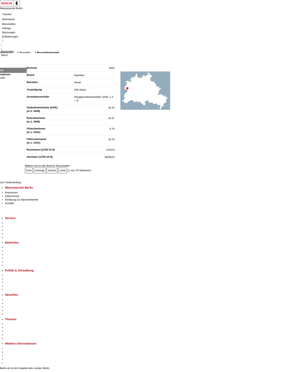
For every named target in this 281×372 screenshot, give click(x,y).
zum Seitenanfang (10, 182)
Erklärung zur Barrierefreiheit (21, 199)
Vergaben (10, 289)
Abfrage (6, 28)
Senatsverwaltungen (16, 250)
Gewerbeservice (14, 237)
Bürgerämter (12, 257)
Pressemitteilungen (16, 299)
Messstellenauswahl (48, 52)
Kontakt (9, 203)
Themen (7, 14)
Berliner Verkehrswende (18, 327)
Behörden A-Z (13, 247)
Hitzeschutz (11, 313)
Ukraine (9, 310)
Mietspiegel (11, 334)
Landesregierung (14, 275)
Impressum (11, 192)
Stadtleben (11, 359)
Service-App (12, 222)
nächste (52, 170)
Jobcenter (10, 261)
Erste (29, 170)
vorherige (40, 170)
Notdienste (11, 233)
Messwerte (8, 19)
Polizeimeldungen (15, 303)
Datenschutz (12, 196)
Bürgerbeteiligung (15, 282)
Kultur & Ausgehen (15, 348)
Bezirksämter (12, 254)
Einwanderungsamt (16, 265)
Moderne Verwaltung (17, 331)
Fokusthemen (13, 323)
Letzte (62, 170)
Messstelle (24, 52)
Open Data (11, 286)
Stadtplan (10, 362)
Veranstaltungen (14, 306)
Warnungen (8, 32)
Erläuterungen (10, 36)
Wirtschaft (11, 355)
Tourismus (11, 351)
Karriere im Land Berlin (18, 278)
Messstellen (9, 24)
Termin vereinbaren (16, 226)
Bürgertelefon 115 (15, 230)
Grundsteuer (12, 338)
